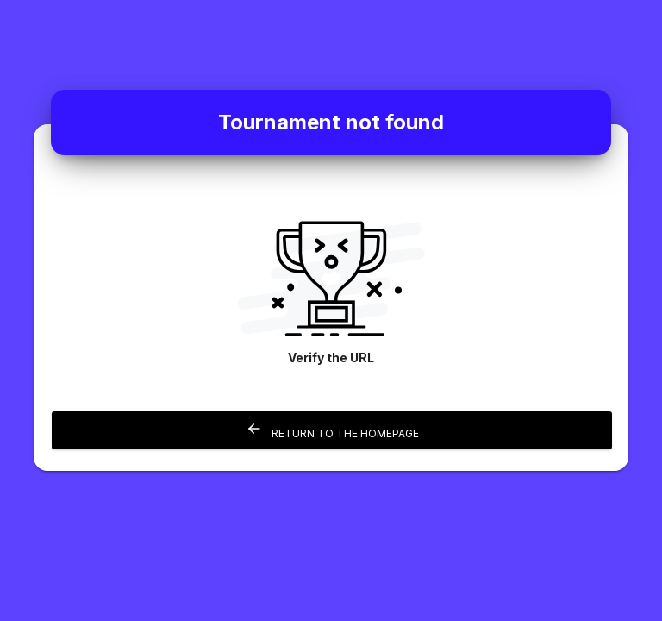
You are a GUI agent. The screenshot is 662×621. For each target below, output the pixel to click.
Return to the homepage (332, 430)
